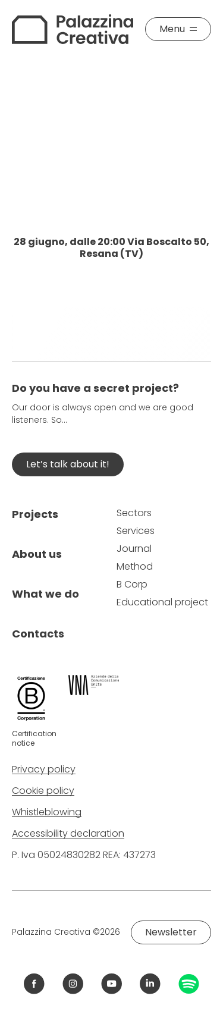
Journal (134, 548)
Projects (35, 514)
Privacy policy (44, 769)
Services (136, 531)
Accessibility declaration (68, 833)
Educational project (162, 602)
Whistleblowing (46, 812)
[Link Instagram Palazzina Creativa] (72, 983)
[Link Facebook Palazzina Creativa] (34, 983)
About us (37, 553)
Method (135, 566)
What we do (45, 593)
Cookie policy (43, 790)
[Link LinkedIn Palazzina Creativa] (150, 983)
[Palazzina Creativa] (72, 29)
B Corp (132, 584)
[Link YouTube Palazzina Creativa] (111, 983)
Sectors (134, 513)
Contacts (38, 633)
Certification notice (34, 738)
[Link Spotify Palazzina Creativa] (188, 984)
